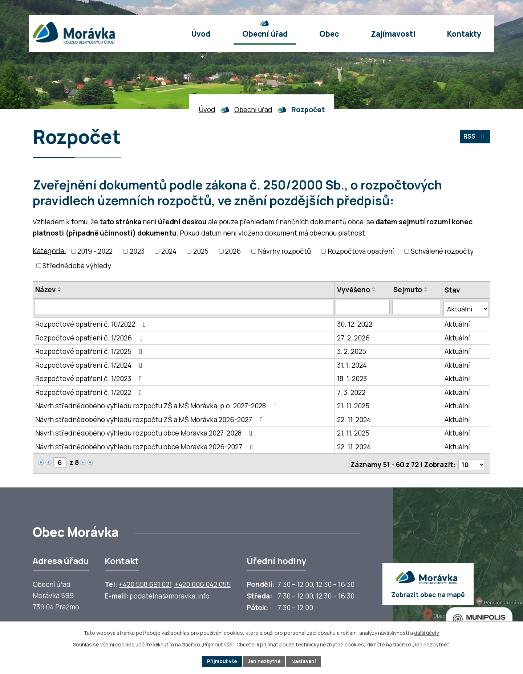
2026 (233, 251)
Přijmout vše (219, 661)
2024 (169, 251)
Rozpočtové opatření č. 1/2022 (90, 390)
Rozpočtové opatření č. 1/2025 (90, 349)
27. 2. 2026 (353, 335)
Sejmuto (408, 289)
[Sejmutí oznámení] (417, 307)
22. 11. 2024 (354, 417)
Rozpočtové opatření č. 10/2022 (92, 322)
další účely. (426, 632)
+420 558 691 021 (145, 580)
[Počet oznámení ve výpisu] (471, 460)
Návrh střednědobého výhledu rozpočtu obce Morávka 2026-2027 (145, 444)
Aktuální (457, 322)
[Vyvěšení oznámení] (363, 307)
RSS (474, 138)
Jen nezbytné (264, 661)
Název (45, 289)
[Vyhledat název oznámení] (183, 307)
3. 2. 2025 (351, 349)
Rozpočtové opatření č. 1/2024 (90, 363)
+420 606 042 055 (202, 580)
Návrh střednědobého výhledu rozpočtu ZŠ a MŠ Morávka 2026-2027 (150, 417)
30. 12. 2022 (354, 322)
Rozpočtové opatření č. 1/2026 (90, 335)
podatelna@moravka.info (170, 592)
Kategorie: (49, 250)
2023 (137, 251)
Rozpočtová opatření (361, 251)
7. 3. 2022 (351, 390)
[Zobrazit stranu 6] (60, 460)
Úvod (207, 109)
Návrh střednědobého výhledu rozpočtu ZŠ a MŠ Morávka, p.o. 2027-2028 (157, 404)
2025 (200, 251)
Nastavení (306, 661)
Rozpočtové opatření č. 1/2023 (90, 376)
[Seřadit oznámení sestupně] (60, 290)
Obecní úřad (253, 109)
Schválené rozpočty (442, 251)
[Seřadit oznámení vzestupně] (60, 287)
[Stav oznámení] (466, 307)
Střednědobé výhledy (76, 265)
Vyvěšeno (353, 289)
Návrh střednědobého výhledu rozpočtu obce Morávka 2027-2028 (145, 431)
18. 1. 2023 (352, 376)
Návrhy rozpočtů (284, 251)
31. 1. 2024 (352, 363)
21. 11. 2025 (353, 404)
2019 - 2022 (95, 251)
